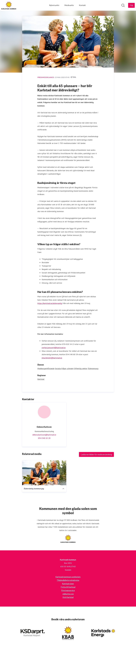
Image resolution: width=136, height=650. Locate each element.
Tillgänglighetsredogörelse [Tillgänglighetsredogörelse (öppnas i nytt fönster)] (68, 580)
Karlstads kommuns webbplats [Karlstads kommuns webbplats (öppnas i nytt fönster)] (68, 577)
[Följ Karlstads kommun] (131, 5)
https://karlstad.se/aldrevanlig (49, 303)
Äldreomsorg (93, 368)
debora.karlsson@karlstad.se (44, 434)
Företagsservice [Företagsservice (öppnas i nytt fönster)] (68, 590)
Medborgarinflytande (45, 368)
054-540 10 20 (44, 438)
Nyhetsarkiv (54, 5)
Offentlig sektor (80, 368)
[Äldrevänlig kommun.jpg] (44, 472)
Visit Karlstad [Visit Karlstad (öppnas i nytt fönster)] (68, 597)
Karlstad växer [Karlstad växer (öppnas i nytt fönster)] (68, 583)
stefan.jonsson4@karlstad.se (53, 347)
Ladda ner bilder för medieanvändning (96, 454)
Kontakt (82, 5)
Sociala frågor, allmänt (64, 368)
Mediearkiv (69, 5)
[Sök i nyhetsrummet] (123, 5)
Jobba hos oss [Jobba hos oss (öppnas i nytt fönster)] (68, 594)
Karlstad (40, 379)
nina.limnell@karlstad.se (52, 358)
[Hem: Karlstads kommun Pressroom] (8, 5)
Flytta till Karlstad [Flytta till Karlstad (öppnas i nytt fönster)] (68, 587)
